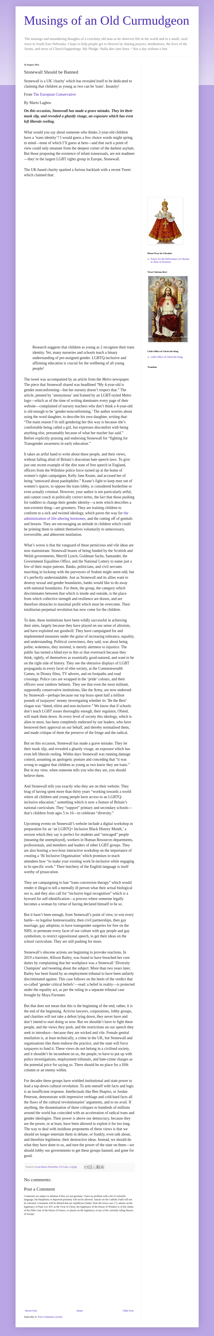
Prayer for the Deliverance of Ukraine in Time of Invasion (170, 260)
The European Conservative (54, 94)
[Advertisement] (169, 127)
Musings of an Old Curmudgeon (107, 20)
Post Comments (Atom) (50, 1316)
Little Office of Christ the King (166, 356)
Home (80, 1310)
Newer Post (31, 1310)
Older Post (128, 1310)
